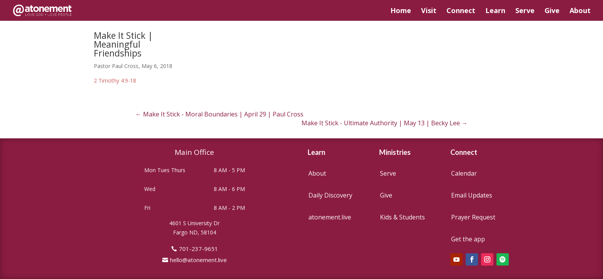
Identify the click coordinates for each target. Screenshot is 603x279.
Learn (495, 11)
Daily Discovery (330, 195)
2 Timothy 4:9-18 (115, 80)
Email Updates (471, 195)
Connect (460, 11)
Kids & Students (402, 217)
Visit (428, 11)
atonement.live (329, 217)
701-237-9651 (198, 248)
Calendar (464, 173)
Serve (525, 11)
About (580, 11)
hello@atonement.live (198, 260)
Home (400, 11)
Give (552, 11)
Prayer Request (473, 217)
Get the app (468, 239)
